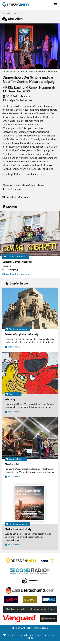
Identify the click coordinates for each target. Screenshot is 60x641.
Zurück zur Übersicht (17, 196)
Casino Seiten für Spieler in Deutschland (30, 580)
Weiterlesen (14, 346)
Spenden (11, 634)
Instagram (42, 627)
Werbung (10, 399)
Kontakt (22, 634)
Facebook (20, 627)
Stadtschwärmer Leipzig (18, 529)
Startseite (15, 4)
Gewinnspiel (12, 464)
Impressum (35, 634)
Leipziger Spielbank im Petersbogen (30, 590)
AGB (30, 637)
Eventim (47, 561)
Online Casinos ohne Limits (48, 618)
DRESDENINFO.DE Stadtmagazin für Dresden (21, 560)
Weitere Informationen (18, 273)
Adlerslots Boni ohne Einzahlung (30, 599)
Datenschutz (50, 634)
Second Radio (30, 571)
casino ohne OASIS (19, 618)
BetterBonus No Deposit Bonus (49, 599)
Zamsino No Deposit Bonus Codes (11, 599)
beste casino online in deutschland (30, 609)
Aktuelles (17, 13)
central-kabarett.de (33, 174)
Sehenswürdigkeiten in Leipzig (21, 334)
